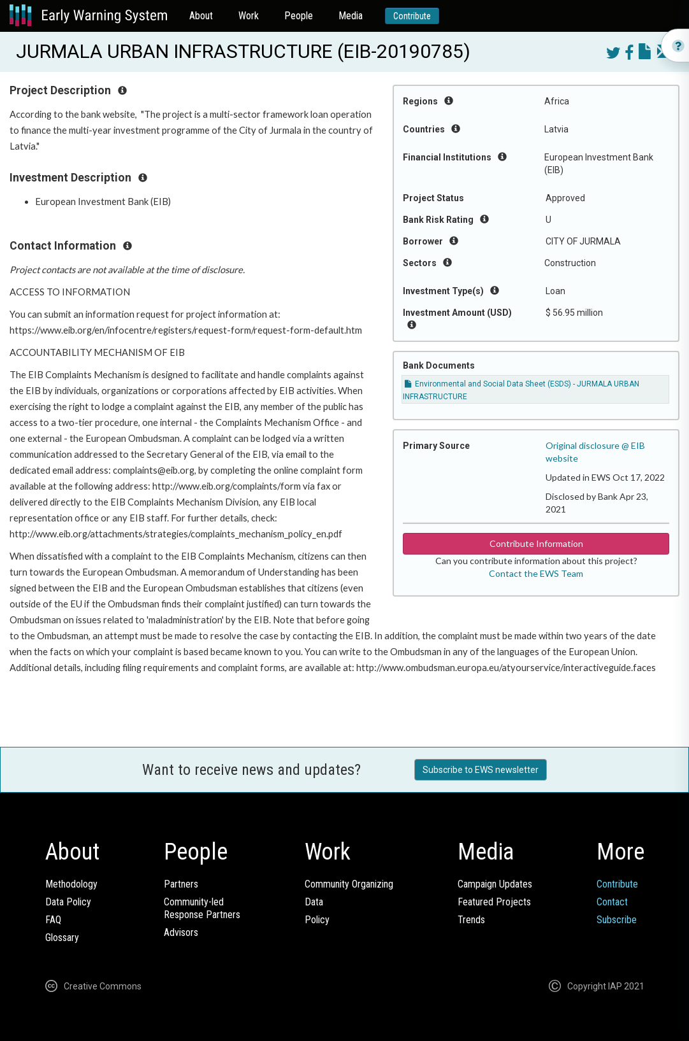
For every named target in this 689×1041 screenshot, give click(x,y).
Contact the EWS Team (536, 573)
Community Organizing (349, 884)
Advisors (181, 932)
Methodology (71, 884)
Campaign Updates (495, 884)
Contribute (412, 16)
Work (248, 16)
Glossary (62, 937)
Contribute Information (536, 543)
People (298, 16)
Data (314, 902)
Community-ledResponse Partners (202, 908)
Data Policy (68, 902)
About (201, 16)
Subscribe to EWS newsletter (481, 770)
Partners (181, 884)
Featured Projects (494, 902)
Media (350, 16)
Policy (317, 920)
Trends (471, 920)
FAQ (53, 920)
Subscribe (617, 920)
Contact (612, 902)
